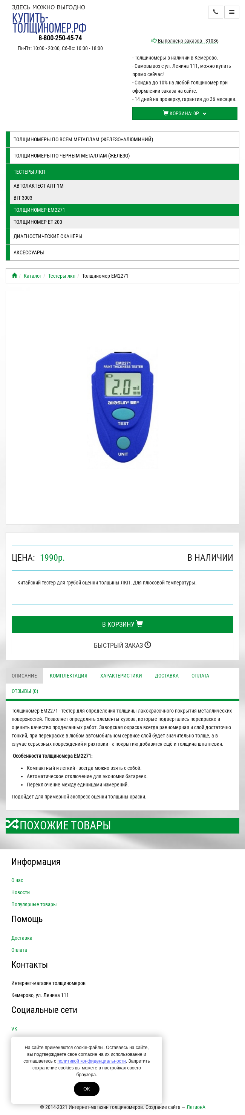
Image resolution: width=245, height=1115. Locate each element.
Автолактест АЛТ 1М (39, 186)
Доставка (167, 676)
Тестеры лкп (29, 172)
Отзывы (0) (25, 691)
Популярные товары (34, 904)
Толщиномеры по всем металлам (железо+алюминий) (83, 139)
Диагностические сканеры (48, 236)
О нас (17, 880)
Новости (20, 892)
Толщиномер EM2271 (39, 210)
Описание (24, 676)
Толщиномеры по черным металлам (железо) (72, 156)
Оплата (200, 676)
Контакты (29, 964)
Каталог (32, 276)
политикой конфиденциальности (91, 1061)
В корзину (122, 624)
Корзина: (185, 113)
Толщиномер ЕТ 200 (38, 222)
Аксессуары (29, 252)
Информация (36, 862)
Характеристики (121, 676)
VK (14, 1029)
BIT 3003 (23, 198)
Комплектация (68, 676)
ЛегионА (196, 1107)
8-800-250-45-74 (60, 38)
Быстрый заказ (122, 645)
